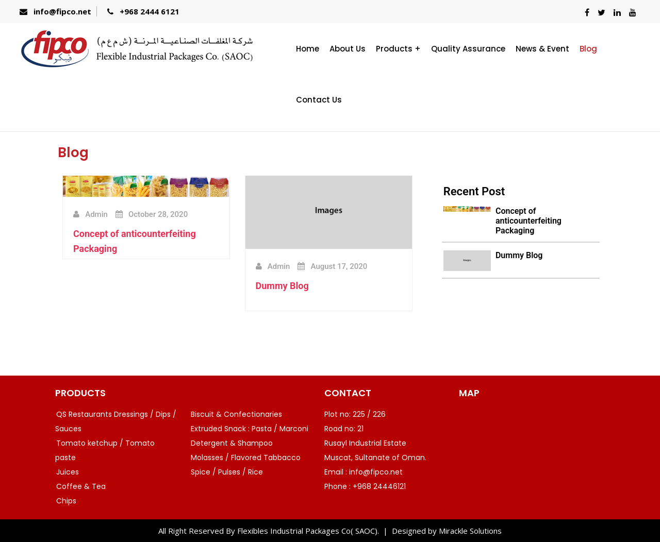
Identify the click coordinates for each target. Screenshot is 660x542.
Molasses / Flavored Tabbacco (246, 457)
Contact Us (319, 99)
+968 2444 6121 (149, 11)
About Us (347, 48)
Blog (588, 48)
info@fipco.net (62, 11)
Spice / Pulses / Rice (227, 472)
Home (307, 48)
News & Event (542, 48)
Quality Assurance (468, 48)
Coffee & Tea (81, 486)
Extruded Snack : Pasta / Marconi (249, 429)
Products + (398, 48)
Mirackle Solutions (470, 531)
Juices (67, 472)
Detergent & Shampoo (232, 443)
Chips (66, 501)
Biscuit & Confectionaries (236, 414)
